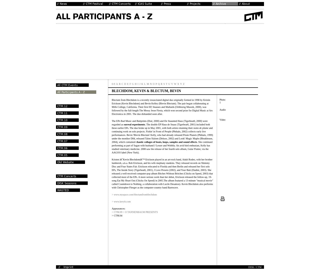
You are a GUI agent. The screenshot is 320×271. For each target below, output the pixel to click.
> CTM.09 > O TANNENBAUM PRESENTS (135, 212)
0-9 (113, 84)
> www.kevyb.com (121, 201)
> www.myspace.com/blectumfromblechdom (134, 194)
